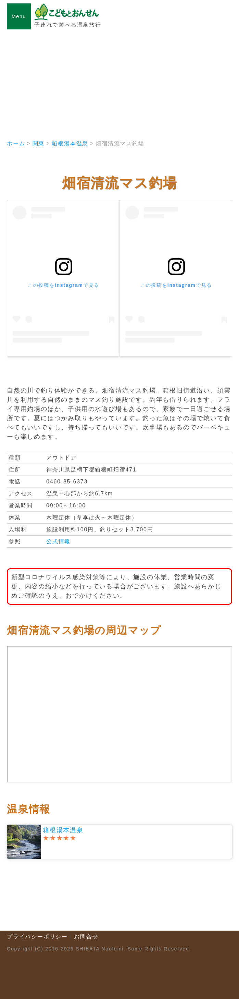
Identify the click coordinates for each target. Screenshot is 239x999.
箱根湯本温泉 (70, 143)
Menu (19, 16)
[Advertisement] (119, 81)
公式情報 (58, 541)
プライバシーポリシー (37, 937)
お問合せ (86, 937)
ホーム (16, 143)
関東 (39, 143)
